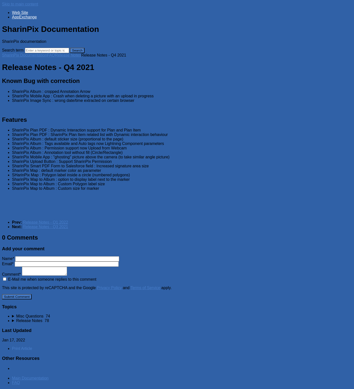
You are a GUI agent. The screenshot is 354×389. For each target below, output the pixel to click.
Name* (60, 259)
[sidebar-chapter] (182, 316)
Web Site (20, 12)
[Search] (47, 50)
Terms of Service (145, 288)
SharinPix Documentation (24, 55)
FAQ (51, 55)
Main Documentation (30, 378)
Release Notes (68, 55)
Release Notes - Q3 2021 (45, 227)
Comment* (34, 274)
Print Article (22, 348)
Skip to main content (20, 4)
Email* (60, 264)
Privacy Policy (109, 288)
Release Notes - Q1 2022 (45, 222)
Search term (13, 50)
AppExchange (24, 17)
